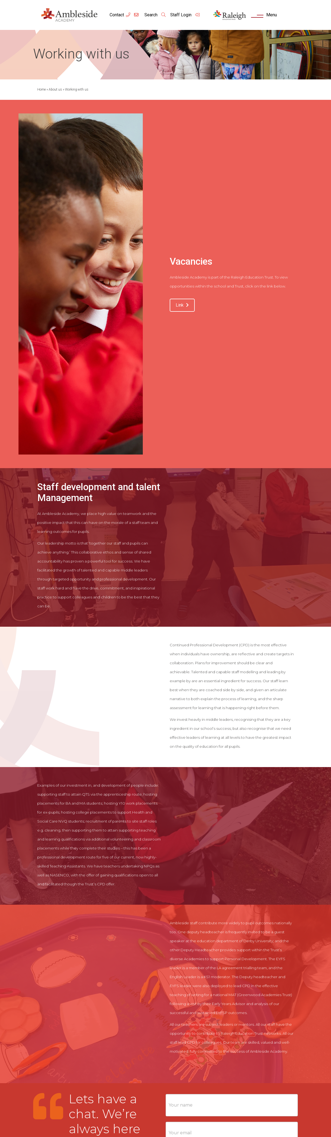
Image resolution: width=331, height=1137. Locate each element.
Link (182, 305)
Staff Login (185, 14)
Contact (117, 14)
